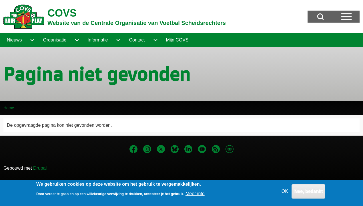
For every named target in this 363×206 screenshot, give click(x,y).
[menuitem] (14, 40)
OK (285, 193)
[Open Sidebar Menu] (346, 17)
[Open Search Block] (320, 17)
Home (8, 108)
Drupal (40, 168)
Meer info (195, 195)
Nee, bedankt (308, 193)
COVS (62, 13)
